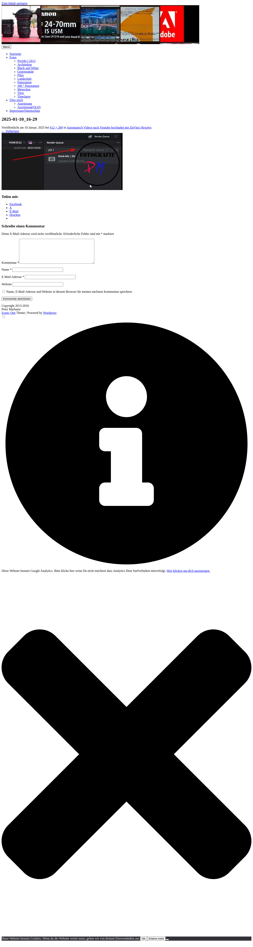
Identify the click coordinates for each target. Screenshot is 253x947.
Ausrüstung (24, 103)
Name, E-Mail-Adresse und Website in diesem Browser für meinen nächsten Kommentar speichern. (69, 296)
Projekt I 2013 (26, 61)
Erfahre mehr (156, 943)
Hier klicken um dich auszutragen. (188, 575)
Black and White (28, 68)
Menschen (23, 89)
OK (143, 943)
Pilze (20, 75)
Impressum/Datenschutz (24, 110)
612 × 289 (56, 127)
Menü (6, 46)
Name (6, 274)
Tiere (20, 93)
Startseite (15, 54)
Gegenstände (25, 71)
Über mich (16, 100)
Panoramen (24, 82)
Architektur (24, 64)
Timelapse (23, 96)
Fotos (13, 57)
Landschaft (24, 78)
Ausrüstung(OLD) (29, 107)
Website (7, 289)
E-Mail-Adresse (13, 281)
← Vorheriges (10, 131)
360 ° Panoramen (28, 86)
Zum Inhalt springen (14, 3)
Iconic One (9, 317)
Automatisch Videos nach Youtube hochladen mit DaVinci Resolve (109, 127)
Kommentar (10, 267)
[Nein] (167, 944)
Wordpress (50, 317)
